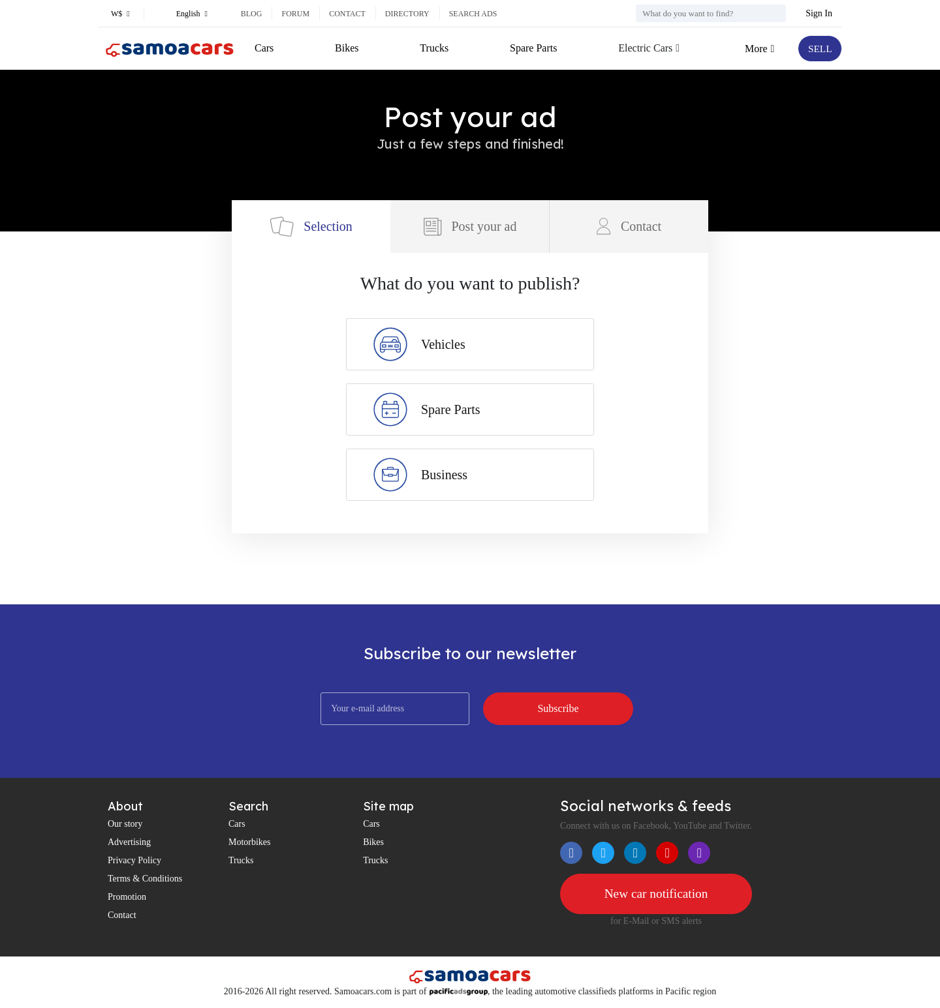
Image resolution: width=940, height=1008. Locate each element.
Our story (125, 824)
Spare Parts (532, 47)
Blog (251, 13)
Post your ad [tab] (470, 226)
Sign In (819, 13)
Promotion (127, 897)
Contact (347, 13)
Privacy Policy (134, 860)
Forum (295, 13)
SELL (819, 48)
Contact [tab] (629, 226)
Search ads (473, 13)
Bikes (346, 47)
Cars (264, 47)
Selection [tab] (311, 226)
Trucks (433, 47)
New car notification (656, 894)
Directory (407, 13)
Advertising (129, 842)
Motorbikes (249, 842)
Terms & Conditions (145, 878)
